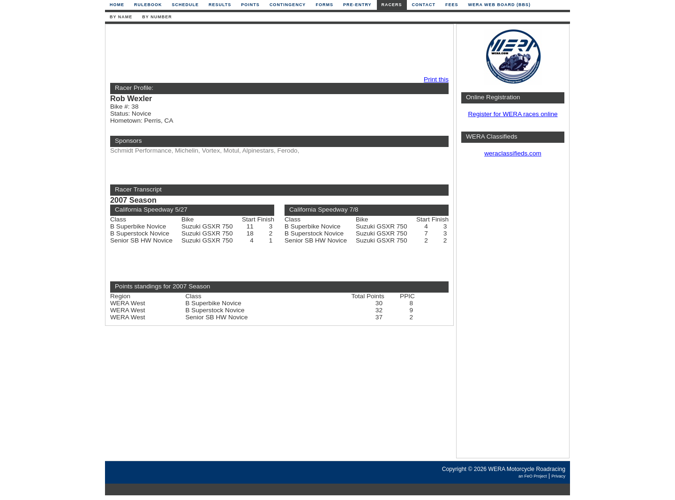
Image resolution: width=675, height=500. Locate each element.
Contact (423, 4)
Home (117, 4)
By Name (121, 17)
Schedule (185, 4)
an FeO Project (532, 476)
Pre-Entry (357, 4)
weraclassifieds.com (512, 153)
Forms (324, 4)
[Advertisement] (277, 50)
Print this (436, 79)
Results (220, 4)
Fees (451, 4)
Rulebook (148, 4)
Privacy (558, 476)
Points (250, 4)
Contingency (288, 4)
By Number (157, 17)
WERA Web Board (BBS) (499, 4)
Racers (392, 4)
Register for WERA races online (512, 114)
